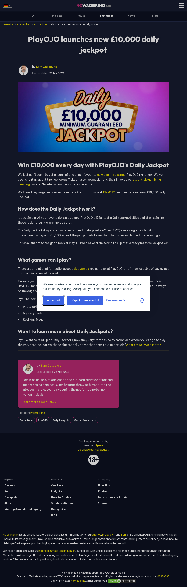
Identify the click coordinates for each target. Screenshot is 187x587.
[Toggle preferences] (115, 300)
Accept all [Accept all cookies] (53, 300)
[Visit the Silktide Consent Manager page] (142, 300)
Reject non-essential (85, 300)
